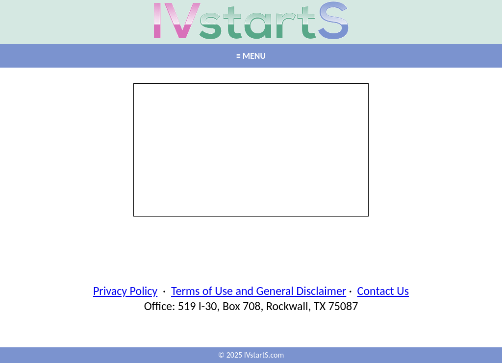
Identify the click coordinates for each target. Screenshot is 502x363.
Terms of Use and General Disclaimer (258, 291)
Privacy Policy (125, 291)
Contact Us (383, 291)
